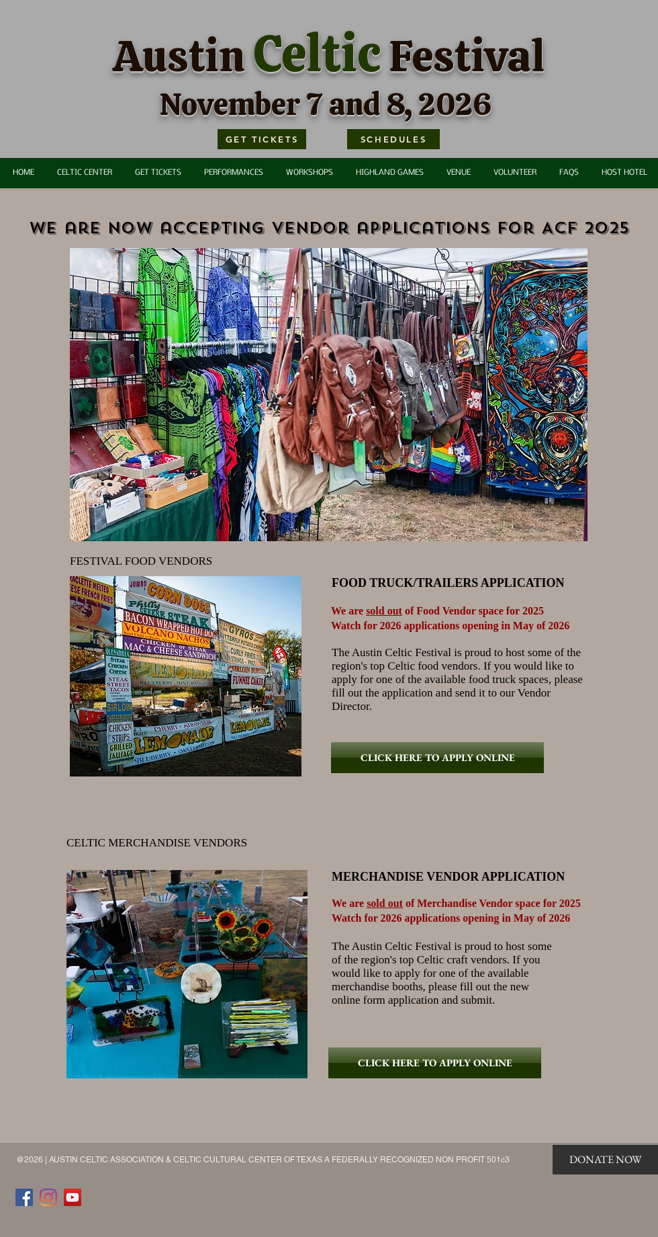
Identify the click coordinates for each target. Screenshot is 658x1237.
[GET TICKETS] (262, 139)
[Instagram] (48, 1197)
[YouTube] (72, 1197)
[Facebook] (24, 1197)
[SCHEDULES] (393, 139)
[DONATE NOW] (605, 1159)
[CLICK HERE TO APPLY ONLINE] (437, 757)
